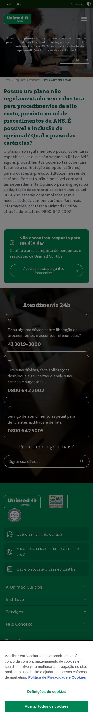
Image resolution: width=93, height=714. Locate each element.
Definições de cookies (46, 697)
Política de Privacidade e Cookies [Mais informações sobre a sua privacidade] (57, 683)
